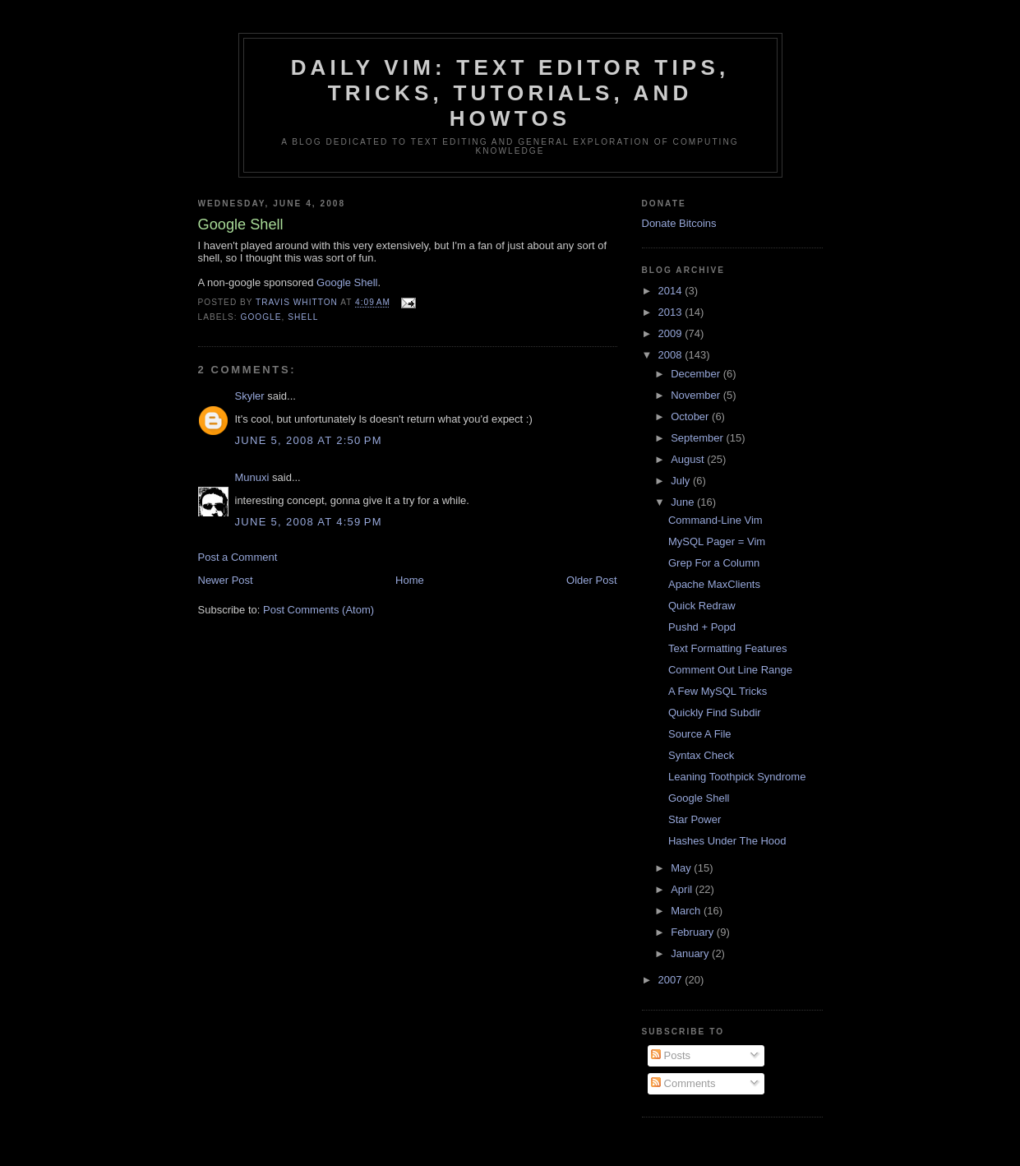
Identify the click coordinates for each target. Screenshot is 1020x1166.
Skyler (250, 396)
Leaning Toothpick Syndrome (736, 776)
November (697, 395)
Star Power (694, 819)
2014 (671, 291)
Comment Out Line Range (730, 670)
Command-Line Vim (715, 520)
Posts (670, 1055)
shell (303, 317)
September (698, 438)
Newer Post (225, 580)
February (694, 932)
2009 (671, 333)
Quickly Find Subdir (714, 712)
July (682, 480)
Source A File (700, 734)
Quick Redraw (702, 605)
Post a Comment (238, 557)
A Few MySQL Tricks (717, 691)
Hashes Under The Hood (727, 841)
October (691, 416)
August (689, 459)
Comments (683, 1083)
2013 (671, 312)
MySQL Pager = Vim (716, 541)
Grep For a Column (713, 563)
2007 (671, 980)
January (691, 953)
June (684, 502)
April (683, 889)
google (261, 317)
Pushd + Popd (702, 627)
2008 (671, 355)
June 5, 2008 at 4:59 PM (308, 522)
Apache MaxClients (714, 584)
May (682, 868)
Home (409, 580)
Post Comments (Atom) (318, 610)
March (687, 911)
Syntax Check (701, 755)
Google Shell (346, 282)
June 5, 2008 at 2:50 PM (308, 440)
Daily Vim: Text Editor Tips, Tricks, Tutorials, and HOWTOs (510, 93)
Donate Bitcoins (679, 223)
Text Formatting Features (727, 648)
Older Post (591, 580)
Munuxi (252, 477)
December (697, 374)
